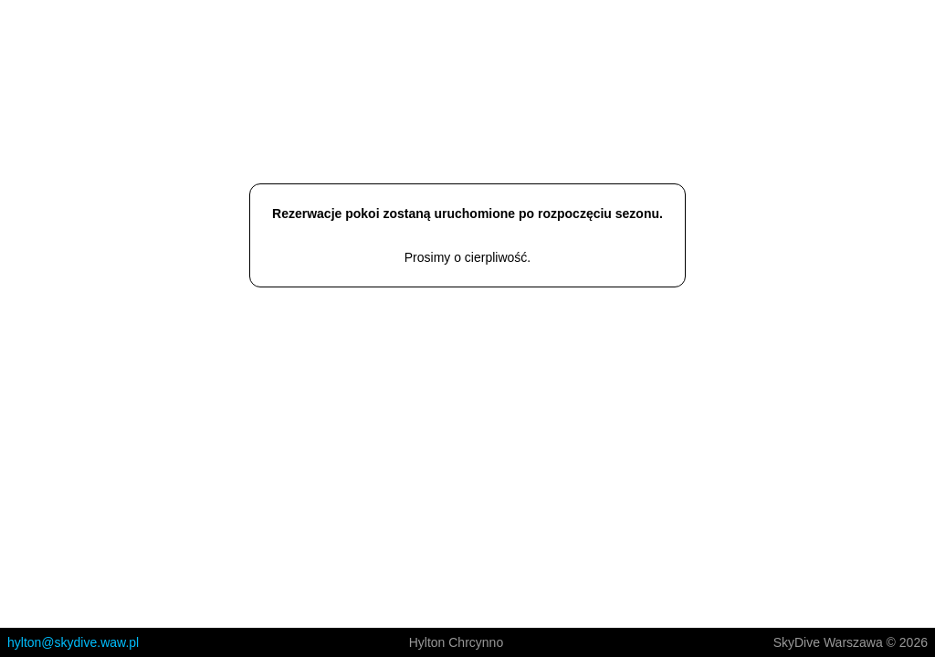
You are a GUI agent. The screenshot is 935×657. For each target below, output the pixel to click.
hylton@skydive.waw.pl (73, 642)
